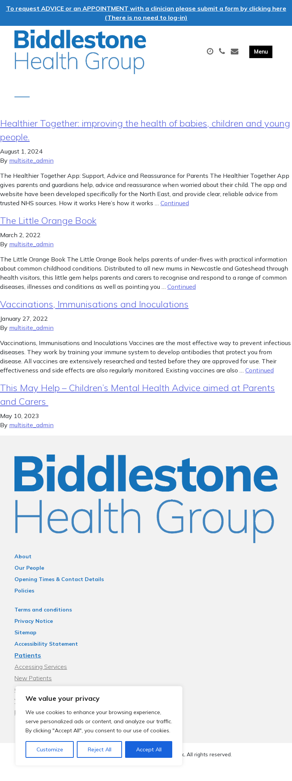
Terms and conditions (43, 616)
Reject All (99, 749)
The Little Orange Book (48, 227)
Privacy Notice (33, 628)
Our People (29, 575)
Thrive (172, 769)
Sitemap (25, 639)
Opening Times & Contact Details (59, 586)
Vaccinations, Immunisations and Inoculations (94, 311)
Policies (24, 597)
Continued (174, 210)
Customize (49, 749)
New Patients (33, 685)
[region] (98, 726)
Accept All (149, 749)
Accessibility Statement (46, 651)
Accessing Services (40, 674)
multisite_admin (31, 167)
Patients (27, 662)
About (23, 563)
